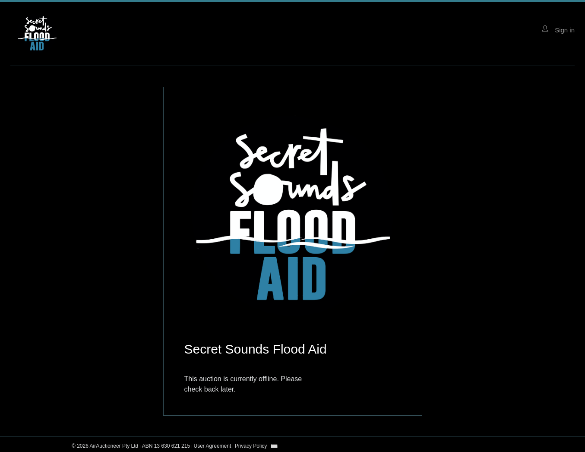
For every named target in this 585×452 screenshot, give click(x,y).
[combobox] (274, 446)
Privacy (251, 446)
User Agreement (212, 446)
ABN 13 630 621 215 (166, 446)
